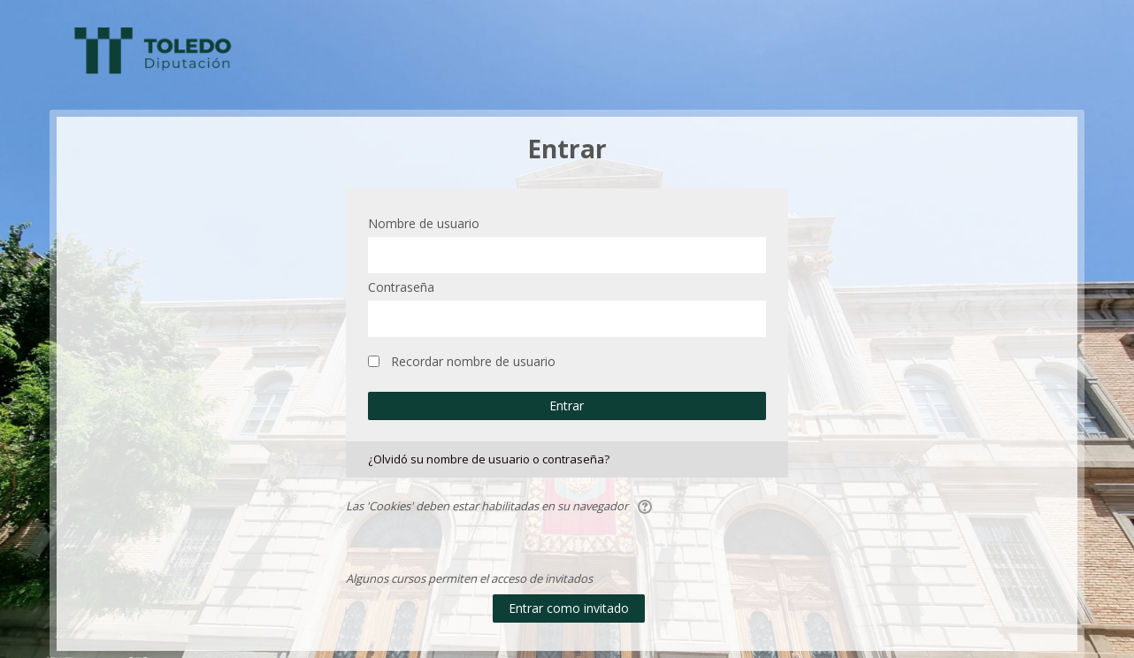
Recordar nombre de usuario (473, 361)
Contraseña (401, 287)
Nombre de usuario (423, 223)
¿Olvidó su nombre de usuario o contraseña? (488, 459)
